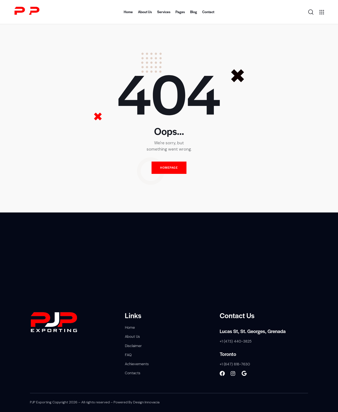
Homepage (169, 168)
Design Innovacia (146, 402)
